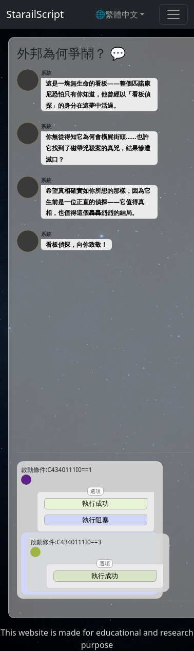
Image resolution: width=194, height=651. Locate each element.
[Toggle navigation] (173, 14)
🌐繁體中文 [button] (116, 14)
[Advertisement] (97, 352)
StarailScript (35, 14)
